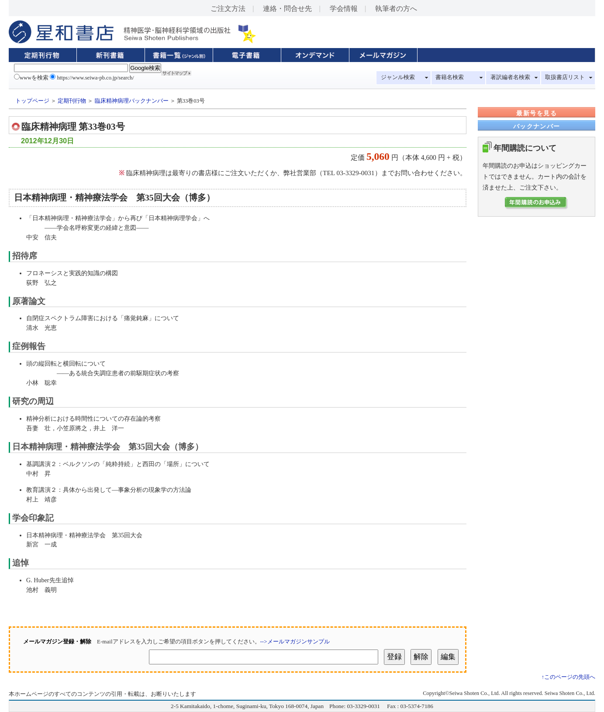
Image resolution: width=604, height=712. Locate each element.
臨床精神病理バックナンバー (132, 101)
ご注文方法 (228, 8)
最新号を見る (536, 113)
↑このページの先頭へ (568, 677)
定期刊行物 (72, 101)
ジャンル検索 (398, 77)
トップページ (32, 101)
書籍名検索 (449, 77)
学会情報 (344, 8)
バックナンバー (536, 126)
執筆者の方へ (396, 8)
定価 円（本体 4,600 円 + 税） (405, 157)
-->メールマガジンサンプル (295, 641)
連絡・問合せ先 (287, 8)
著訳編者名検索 (510, 77)
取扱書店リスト (565, 77)
